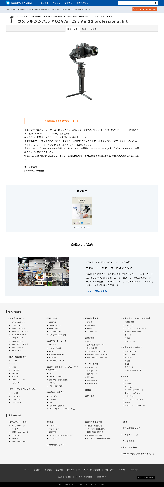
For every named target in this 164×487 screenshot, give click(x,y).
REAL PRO (16, 396)
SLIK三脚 (52, 322)
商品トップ (72, 29)
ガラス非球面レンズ (131, 428)
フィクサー (16, 429)
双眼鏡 (89, 322)
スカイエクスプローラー (96, 345)
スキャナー (129, 325)
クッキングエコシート (133, 370)
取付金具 (15, 438)
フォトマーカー (131, 341)
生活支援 (129, 396)
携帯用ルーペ (92, 374)
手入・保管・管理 (56, 386)
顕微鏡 (88, 389)
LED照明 (52, 432)
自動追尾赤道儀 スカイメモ (97, 354)
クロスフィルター (18, 341)
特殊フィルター (17, 347)
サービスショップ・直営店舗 (89, 470)
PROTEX (52, 357)
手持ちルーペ (92, 371)
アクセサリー (16, 350)
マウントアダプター (19, 379)
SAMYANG (15, 370)
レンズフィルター (17, 318)
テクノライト (54, 426)
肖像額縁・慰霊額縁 (56, 406)
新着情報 (37, 470)
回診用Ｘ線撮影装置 (94, 426)
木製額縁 (52, 399)
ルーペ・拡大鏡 (91, 364)
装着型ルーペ (92, 380)
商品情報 (44, 3)
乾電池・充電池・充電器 (134, 331)
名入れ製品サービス (131, 447)
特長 (84, 28)
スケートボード (131, 351)
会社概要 (59, 470)
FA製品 (50, 421)
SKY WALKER (92, 348)
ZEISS (14, 367)
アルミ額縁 (53, 396)
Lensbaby (15, 373)
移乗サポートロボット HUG (135, 405)
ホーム (8, 9)
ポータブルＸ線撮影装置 (96, 429)
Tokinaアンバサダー (146, 477)
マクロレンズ (54, 429)
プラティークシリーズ (134, 399)
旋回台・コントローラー (21, 432)
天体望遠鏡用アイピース (96, 351)
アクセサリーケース (56, 361)
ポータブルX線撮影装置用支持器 (99, 438)
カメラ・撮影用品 (18, 9)
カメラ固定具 (128, 441)
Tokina (14, 361)
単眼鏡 (89, 328)
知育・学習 (90, 396)
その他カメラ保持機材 (57, 335)
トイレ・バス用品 (132, 393)
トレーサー (129, 335)
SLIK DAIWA (54, 325)
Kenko (14, 364)
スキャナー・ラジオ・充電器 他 (136, 318)
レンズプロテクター (19, 322)
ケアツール (129, 367)
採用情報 (70, 470)
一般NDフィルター (18, 328)
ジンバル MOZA (54, 9)
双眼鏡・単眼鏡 (91, 318)
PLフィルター (17, 325)
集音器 (127, 361)
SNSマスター (16, 402)
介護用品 (126, 376)
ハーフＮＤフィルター (20, 335)
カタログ (122, 470)
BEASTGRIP (16, 399)
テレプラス (16, 376)
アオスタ (52, 345)
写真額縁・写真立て (55, 392)
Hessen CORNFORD (57, 354)
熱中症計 (128, 357)
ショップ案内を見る (96, 291)
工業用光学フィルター (56, 444)
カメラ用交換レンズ (18, 356)
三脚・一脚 (52, 318)
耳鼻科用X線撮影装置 (95, 432)
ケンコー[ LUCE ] (56, 348)
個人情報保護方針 (64, 477)
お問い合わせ (82, 3)
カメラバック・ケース (56, 341)
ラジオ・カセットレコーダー (136, 328)
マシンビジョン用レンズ (21, 441)
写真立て (52, 402)
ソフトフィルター (18, 338)
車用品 (127, 338)
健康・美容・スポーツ (132, 347)
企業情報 (68, 3)
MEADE (90, 342)
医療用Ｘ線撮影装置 (93, 421)
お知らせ (56, 3)
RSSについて (101, 477)
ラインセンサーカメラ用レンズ (61, 435)
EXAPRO (15, 393)
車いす (128, 387)
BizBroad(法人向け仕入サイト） (138, 453)
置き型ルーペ (92, 377)
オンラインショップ (145, 9)
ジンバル (52, 383)
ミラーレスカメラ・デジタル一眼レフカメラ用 (75, 9)
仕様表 (94, 28)
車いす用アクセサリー (134, 390)
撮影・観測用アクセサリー (97, 357)
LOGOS (52, 351)
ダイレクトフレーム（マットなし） (62, 409)
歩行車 (128, 383)
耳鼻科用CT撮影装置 (95, 435)
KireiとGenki (130, 354)
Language (135, 470)
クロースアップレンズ (20, 344)
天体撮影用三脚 (55, 331)
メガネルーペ (92, 368)
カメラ (51, 373)
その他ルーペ (92, 383)
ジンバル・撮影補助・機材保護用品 (36, 9)
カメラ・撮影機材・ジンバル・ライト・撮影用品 (61, 368)
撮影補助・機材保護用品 (58, 380)
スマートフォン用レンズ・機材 (22, 389)
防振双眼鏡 (91, 325)
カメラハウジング (18, 426)
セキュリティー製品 (18, 421)
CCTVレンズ (16, 435)
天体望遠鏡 (90, 338)
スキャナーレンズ (130, 434)
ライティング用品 (56, 376)
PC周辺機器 (129, 322)
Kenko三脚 (53, 328)
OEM (125, 421)
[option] (82, 71)
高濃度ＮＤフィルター (20, 331)
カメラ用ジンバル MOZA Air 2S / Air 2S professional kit (72, 21)
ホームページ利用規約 (83, 477)
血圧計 (127, 364)
